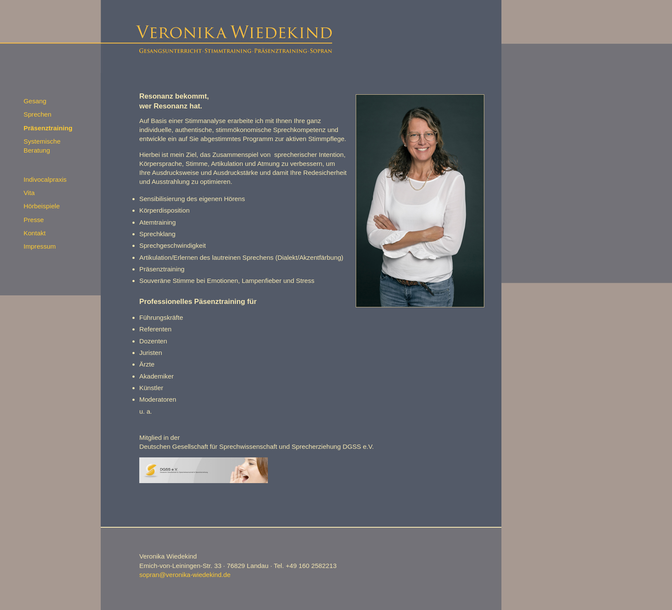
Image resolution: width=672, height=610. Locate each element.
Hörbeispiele (42, 206)
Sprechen (37, 114)
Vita (29, 192)
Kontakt (35, 233)
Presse (34, 219)
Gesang (35, 101)
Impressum (40, 246)
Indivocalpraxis (45, 179)
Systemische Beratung (42, 146)
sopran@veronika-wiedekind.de (185, 574)
